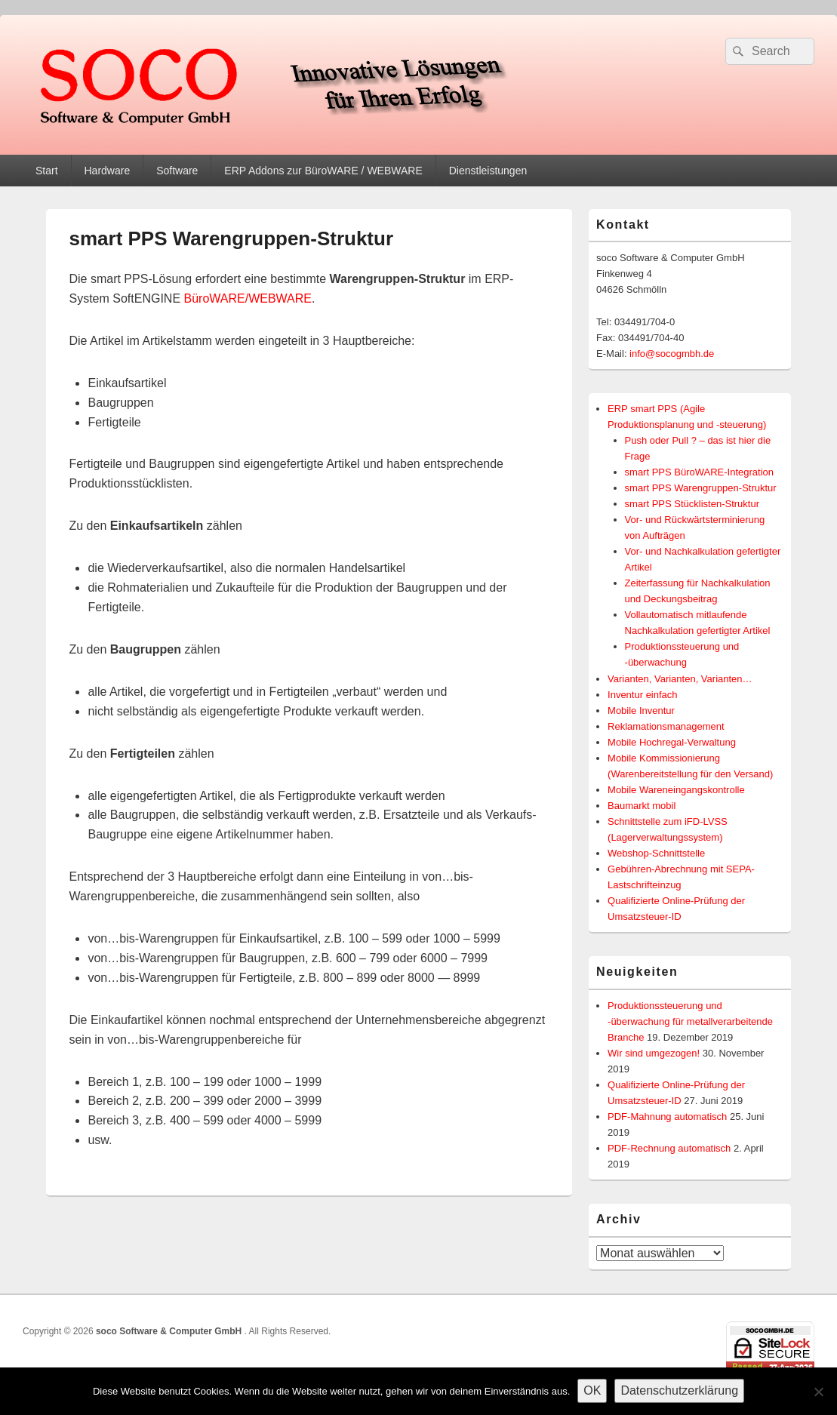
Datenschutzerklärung (679, 1390)
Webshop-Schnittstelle (656, 853)
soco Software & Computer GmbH (170, 1331)
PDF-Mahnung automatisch (667, 1116)
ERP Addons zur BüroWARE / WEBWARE (323, 171)
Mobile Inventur (641, 710)
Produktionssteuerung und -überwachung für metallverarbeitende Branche (690, 1021)
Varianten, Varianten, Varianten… (680, 678)
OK (592, 1390)
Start (46, 171)
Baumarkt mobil (641, 805)
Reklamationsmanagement (666, 726)
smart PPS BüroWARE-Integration (699, 472)
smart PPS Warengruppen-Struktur (701, 488)
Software (177, 171)
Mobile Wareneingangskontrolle (676, 789)
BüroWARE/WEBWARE (248, 298)
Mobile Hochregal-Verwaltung (672, 742)
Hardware (107, 171)
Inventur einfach (643, 694)
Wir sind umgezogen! (654, 1053)
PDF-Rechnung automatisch (669, 1148)
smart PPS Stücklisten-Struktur (692, 503)
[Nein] (818, 1391)
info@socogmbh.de (671, 353)
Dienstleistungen (488, 171)
